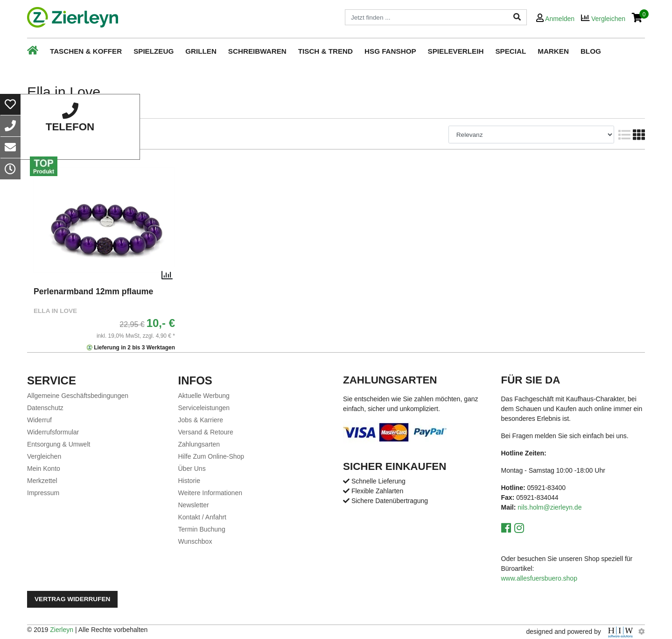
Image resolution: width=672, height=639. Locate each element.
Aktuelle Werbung (204, 395)
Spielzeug (153, 51)
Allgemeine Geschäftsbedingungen (77, 395)
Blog (591, 51)
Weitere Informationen (210, 493)
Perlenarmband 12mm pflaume (93, 291)
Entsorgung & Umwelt (58, 444)
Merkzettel (42, 480)
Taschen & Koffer (86, 51)
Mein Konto (43, 468)
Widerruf (39, 420)
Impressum (43, 493)
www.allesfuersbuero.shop (539, 578)
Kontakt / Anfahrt (202, 517)
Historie (189, 480)
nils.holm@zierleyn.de (549, 507)
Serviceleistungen (204, 408)
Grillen (201, 51)
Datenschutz (45, 408)
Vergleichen (44, 456)
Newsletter (193, 505)
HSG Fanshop (390, 51)
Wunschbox (195, 541)
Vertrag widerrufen (72, 599)
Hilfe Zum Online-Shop (211, 456)
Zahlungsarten (199, 444)
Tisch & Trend (325, 51)
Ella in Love (55, 310)
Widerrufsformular (53, 432)
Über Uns (192, 468)
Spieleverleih (456, 51)
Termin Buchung (201, 529)
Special (510, 51)
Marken (553, 51)
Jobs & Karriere (200, 420)
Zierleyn (61, 629)
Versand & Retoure (205, 432)
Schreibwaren (257, 51)
